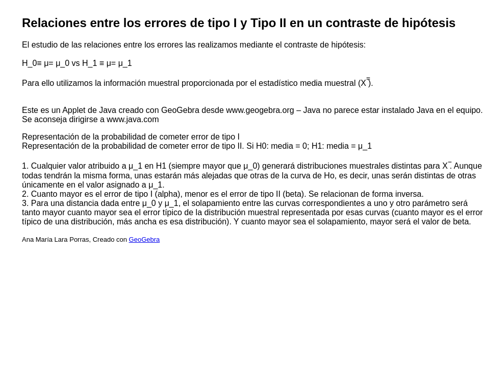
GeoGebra (144, 239)
